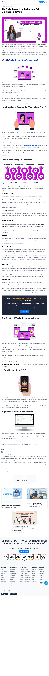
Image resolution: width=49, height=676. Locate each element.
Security (2, 583)
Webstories (3, 579)
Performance (34, 581)
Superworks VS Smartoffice (25, 577)
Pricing (40, 579)
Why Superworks (4, 571)
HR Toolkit (3, 573)
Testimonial (41, 573)
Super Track (12, 583)
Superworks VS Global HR (25, 579)
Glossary (2, 577)
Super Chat (12, 575)
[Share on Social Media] (1, 471)
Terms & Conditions (5, 585)
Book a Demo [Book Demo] (41, 2)
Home (3, 6)
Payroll (33, 575)
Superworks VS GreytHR (24, 575)
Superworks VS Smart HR (25, 581)
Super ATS (12, 579)
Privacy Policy (3, 581)
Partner (40, 577)
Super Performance (14, 585)
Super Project (13, 573)
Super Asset (12, 581)
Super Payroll (12, 571)
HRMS (33, 571)
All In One (34, 569)
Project (33, 573)
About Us (41, 569)
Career (40, 575)
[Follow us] (2, 591)
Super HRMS (12, 569)
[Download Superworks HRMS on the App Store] (5, 594)
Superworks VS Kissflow (24, 583)
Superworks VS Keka (24, 569)
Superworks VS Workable (25, 571)
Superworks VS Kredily (24, 573)
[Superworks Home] (6, 3)
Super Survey (12, 577)
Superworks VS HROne (24, 585)
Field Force (34, 583)
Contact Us (41, 571)
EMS (33, 579)
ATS (33, 577)
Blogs (6, 6)
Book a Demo (24, 311)
